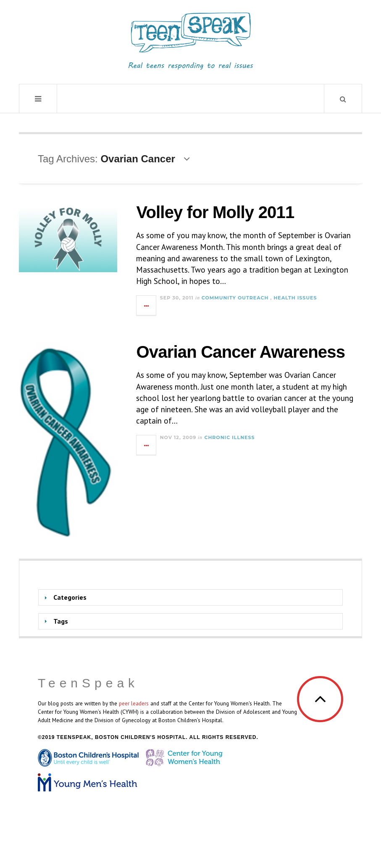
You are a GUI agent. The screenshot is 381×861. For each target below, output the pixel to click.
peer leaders (134, 703)
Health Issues (295, 298)
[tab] (190, 597)
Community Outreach (235, 298)
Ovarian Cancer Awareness (240, 352)
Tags (60, 621)
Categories (70, 597)
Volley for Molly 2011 (215, 212)
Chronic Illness (229, 437)
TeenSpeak (88, 683)
